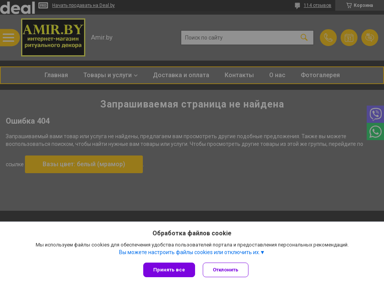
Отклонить (225, 270)
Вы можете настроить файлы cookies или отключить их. (189, 252)
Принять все (169, 270)
